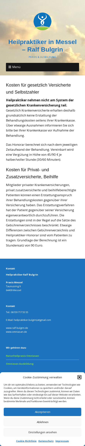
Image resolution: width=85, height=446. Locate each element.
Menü (16, 67)
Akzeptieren (42, 412)
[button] (79, 377)
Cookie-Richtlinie (26, 441)
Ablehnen (42, 422)
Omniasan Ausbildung (20, 363)
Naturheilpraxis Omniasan (22, 355)
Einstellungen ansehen (42, 432)
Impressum (62, 441)
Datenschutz (46, 441)
